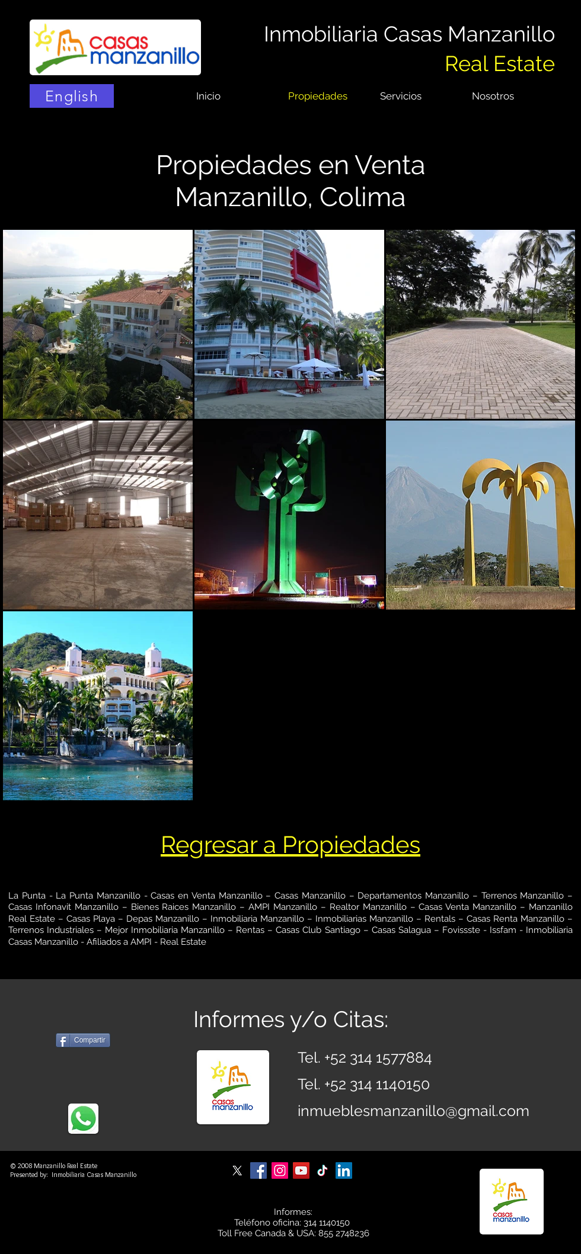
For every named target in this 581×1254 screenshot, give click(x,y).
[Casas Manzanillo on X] (237, 1170)
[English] (72, 96)
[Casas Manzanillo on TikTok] (322, 1170)
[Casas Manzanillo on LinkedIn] (344, 1170)
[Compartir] (83, 1040)
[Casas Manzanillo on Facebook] (258, 1170)
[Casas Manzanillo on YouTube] (301, 1170)
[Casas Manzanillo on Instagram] (280, 1170)
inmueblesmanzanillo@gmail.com (413, 1111)
